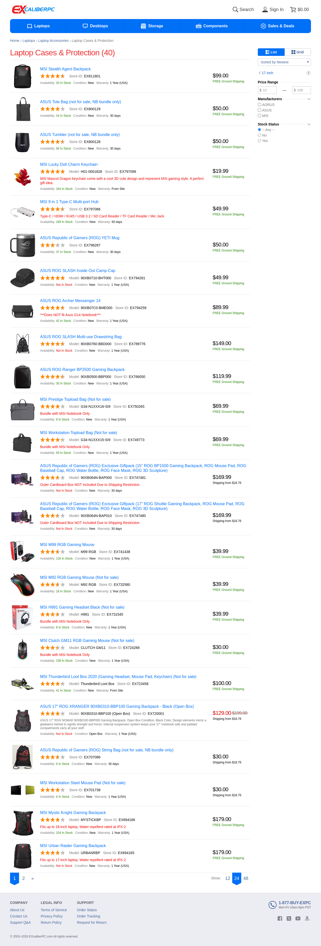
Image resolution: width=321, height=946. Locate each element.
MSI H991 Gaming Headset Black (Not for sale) (82, 607)
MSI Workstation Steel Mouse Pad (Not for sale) (82, 783)
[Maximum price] (301, 90)
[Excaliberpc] (33, 10)
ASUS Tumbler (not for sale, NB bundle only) (80, 134)
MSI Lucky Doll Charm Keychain (69, 164)
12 (227, 878)
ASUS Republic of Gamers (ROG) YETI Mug (79, 238)
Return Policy (51, 922)
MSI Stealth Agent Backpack (65, 69)
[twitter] (289, 918)
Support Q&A (20, 922)
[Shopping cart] (299, 9)
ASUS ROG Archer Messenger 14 (70, 301)
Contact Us (18, 916)
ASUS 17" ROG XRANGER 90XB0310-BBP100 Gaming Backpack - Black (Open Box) (117, 706)
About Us (17, 910)
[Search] (235, 9)
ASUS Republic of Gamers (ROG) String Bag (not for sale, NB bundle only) (107, 750)
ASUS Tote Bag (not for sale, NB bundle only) (80, 102)
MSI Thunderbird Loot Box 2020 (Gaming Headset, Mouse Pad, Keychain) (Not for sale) (118, 676)
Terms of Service (54, 910)
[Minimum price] (267, 90)
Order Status (87, 910)
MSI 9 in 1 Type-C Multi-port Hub (69, 202)
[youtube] (298, 918)
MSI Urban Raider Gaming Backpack (73, 846)
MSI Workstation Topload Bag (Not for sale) (78, 433)
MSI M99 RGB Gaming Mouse (67, 545)
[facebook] (280, 918)
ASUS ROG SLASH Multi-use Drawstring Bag (81, 337)
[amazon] (307, 918)
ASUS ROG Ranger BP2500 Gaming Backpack (82, 369)
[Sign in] (272, 9)
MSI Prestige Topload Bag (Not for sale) (75, 399)
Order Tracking (88, 916)
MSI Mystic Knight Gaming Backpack (73, 812)
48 (245, 878)
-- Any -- (266, 130)
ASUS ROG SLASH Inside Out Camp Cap (77, 270)
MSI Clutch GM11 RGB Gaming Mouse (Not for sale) (87, 640)
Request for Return (92, 922)
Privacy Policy (52, 916)
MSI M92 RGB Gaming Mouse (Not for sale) (79, 577)
